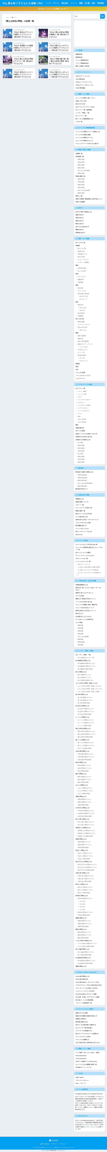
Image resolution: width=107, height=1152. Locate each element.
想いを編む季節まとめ (82, 949)
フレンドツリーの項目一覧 (84, 508)
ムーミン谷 (81, 352)
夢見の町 (80, 305)
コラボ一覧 (79, 122)
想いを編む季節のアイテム (86, 952)
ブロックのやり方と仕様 (83, 523)
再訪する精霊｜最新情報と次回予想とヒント (89, 199)
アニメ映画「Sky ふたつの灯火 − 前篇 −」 (88, 1053)
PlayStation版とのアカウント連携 (86, 994)
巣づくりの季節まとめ (82, 740)
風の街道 (80, 288)
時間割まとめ (80, 499)
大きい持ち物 (82, 419)
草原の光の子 (80, 218)
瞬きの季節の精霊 (83, 782)
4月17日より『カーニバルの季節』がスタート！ (53, 9)
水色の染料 (81, 451)
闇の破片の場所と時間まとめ (84, 472)
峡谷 (77, 302)
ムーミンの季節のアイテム (86, 723)
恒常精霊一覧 (80, 156)
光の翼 (87, 3)
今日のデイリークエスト (83, 76)
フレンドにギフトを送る (83, 1037)
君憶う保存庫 (82, 336)
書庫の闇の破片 (82, 486)
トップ (48, 3)
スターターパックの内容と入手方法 (86, 988)
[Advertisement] (89, 34)
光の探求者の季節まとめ (83, 958)
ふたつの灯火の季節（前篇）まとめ (86, 683)
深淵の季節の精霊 (83, 848)
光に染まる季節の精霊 (84, 714)
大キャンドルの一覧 (82, 559)
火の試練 (82, 910)
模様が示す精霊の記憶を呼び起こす (86, 1016)
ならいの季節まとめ (82, 785)
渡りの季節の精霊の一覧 (85, 680)
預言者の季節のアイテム (85, 912)
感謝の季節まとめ (81, 966)
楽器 (79, 416)
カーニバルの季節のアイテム (84, 138)
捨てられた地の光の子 (82, 227)
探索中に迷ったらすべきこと (84, 593)
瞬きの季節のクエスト (84, 777)
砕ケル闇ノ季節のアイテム (86, 825)
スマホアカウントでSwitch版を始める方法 (89, 985)
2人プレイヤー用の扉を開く (84, 1028)
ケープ (80, 414)
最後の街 (80, 338)
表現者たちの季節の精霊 (85, 836)
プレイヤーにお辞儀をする (84, 1031)
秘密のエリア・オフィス (85, 344)
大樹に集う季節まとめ (82, 873)
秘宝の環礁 (81, 322)
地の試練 (82, 904)
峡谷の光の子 (80, 224)
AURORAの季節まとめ (83, 808)
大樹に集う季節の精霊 (84, 882)
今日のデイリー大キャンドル (84, 85)
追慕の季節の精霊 (83, 805)
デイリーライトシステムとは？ (85, 556)
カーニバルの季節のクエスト (84, 140)
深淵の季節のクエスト (84, 842)
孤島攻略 (80, 625)
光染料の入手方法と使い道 (84, 437)
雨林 (77, 285)
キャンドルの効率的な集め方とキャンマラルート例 (89, 549)
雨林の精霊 (81, 165)
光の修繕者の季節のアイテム (86, 666)
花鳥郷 (78, 246)
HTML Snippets (46, 1151)
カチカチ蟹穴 (84, 347)
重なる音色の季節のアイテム (86, 734)
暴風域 (78, 364)
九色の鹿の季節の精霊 (84, 760)
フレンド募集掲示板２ (82, 63)
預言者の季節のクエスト (85, 899)
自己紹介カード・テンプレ (84, 1068)
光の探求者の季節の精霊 (85, 964)
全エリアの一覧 (80, 243)
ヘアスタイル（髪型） (84, 405)
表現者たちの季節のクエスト (86, 831)
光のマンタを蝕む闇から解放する (86, 1025)
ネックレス (81, 402)
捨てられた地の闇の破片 (85, 483)
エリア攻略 (79, 623)
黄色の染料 (81, 445)
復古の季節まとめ (81, 763)
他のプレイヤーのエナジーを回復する (87, 1034)
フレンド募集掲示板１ (82, 60)
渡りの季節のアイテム (84, 678)
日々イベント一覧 (81, 116)
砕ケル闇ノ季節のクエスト (86, 822)
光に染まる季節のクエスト (86, 709)
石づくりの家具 (80, 431)
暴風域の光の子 (80, 233)
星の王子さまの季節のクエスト (87, 865)
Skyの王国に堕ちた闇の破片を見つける (88, 1043)
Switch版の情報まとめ (82, 976)
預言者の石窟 (82, 268)
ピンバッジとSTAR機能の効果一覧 (86, 1065)
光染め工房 (81, 251)
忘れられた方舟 (82, 327)
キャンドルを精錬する (82, 1040)
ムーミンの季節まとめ (82, 717)
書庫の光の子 (80, 230)
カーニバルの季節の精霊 (83, 134)
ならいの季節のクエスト (85, 788)
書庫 (77, 333)
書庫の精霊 (81, 173)
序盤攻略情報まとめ (82, 585)
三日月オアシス (82, 350)
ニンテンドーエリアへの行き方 (85, 991)
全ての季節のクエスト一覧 (86, 658)
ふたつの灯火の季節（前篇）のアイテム (90, 689)
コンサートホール (83, 259)
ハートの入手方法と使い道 (84, 602)
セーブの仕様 (80, 596)
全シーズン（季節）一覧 (83, 655)
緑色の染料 (81, 448)
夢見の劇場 (83, 308)
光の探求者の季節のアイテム (86, 961)
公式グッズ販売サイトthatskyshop (86, 1062)
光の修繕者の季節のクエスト (86, 663)
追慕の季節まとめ (81, 797)
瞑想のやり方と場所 (82, 1013)
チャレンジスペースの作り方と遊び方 (87, 143)
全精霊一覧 (79, 153)
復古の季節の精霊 (83, 771)
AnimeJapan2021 (81, 1059)
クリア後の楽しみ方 (82, 517)
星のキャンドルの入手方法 (84, 514)
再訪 (93, 3)
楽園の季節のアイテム (84, 924)
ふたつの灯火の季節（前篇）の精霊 (88, 692)
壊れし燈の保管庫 (83, 341)
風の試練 (82, 907)
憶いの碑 (82, 358)
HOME (53, 1141)
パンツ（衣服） (82, 391)
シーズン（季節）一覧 (82, 113)
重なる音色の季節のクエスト (86, 732)
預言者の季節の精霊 (84, 915)
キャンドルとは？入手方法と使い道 (86, 545)
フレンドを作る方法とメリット (85, 608)
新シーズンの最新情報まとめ (84, 119)
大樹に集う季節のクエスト (86, 876)
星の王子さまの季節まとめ (84, 862)
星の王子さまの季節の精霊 (86, 870)
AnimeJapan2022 (81, 1056)
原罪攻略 (80, 645)
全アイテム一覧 (80, 388)
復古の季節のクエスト (84, 765)
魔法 (77, 425)
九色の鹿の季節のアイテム (86, 757)
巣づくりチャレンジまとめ (84, 532)
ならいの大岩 (82, 271)
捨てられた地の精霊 (84, 170)
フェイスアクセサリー (84, 400)
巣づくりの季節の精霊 (84, 748)
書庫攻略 (80, 639)
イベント (73, 3)
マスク (80, 397)
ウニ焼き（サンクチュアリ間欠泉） (88, 570)
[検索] (102, 16)
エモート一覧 (80, 505)
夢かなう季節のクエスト (85, 887)
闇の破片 (65, 3)
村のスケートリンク (84, 564)
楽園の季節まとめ (81, 918)
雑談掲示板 (79, 54)
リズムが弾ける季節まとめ (84, 941)
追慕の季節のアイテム (84, 802)
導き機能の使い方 (81, 526)
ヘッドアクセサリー (84, 411)
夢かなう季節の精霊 (84, 893)
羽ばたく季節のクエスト (85, 853)
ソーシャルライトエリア (83, 376)
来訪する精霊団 (80, 202)
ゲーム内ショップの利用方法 (84, 620)
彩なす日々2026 (80, 104)
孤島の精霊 (81, 159)
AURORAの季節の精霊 (85, 816)
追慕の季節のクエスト (84, 799)
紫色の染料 (81, 456)
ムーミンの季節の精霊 (84, 726)
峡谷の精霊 (81, 168)
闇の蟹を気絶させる (82, 1022)
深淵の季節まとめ (81, 839)
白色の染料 (81, 459)
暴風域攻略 (81, 642)
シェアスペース (80, 378)
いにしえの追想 (80, 372)
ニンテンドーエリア (84, 324)
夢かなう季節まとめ (82, 884)
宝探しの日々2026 (81, 101)
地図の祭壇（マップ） (82, 502)
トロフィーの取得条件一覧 (84, 1003)
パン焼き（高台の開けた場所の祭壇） (89, 567)
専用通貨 (100, 3)
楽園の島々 (81, 279)
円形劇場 (80, 316)
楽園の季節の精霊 (83, 927)
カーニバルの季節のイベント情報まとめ (88, 132)
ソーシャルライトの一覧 (83, 561)
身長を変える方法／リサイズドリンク (87, 520)
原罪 (77, 367)
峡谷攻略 (80, 634)
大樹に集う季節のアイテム (86, 879)
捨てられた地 (80, 319)
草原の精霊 (81, 162)
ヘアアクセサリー (83, 408)
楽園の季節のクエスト (84, 921)
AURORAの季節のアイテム (86, 814)
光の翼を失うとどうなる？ (84, 617)
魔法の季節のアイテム (84, 935)
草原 (77, 274)
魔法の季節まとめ (81, 930)
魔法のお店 (83, 330)
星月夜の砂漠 (82, 355)
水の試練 (82, 901)
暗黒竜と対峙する (81, 1019)
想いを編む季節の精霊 (84, 955)
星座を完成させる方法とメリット (86, 611)
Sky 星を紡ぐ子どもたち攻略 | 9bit (23, 3)
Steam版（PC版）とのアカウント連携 (87, 997)
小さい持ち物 (82, 422)
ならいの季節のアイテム (85, 791)
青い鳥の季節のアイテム (85, 700)
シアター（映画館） (84, 262)
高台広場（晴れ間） (84, 294)
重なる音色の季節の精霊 (85, 737)
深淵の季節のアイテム (84, 845)
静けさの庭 (81, 257)
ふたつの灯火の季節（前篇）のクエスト (90, 686)
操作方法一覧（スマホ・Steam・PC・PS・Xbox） (89, 589)
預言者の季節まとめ (82, 896)
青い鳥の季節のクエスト (85, 697)
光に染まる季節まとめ (82, 706)
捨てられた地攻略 (83, 637)
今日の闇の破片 (80, 79)
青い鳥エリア (84, 299)
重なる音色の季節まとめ (83, 729)
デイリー (56, 3)
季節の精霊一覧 (80, 176)
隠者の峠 (82, 310)
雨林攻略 (80, 631)
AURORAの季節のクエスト (86, 811)
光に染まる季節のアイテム (86, 712)
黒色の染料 (81, 462)
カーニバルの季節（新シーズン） (86, 98)
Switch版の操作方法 (82, 980)
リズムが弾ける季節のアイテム (87, 944)
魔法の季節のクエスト (84, 932)
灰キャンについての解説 (83, 553)
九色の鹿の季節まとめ (82, 751)
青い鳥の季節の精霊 (84, 703)
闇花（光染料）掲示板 (82, 66)
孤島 (77, 265)
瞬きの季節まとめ (81, 774)
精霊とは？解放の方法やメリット (86, 599)
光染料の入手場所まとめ (83, 440)
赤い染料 (80, 443)
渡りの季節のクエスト (84, 675)
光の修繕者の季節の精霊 (85, 669)
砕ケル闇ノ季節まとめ (82, 819)
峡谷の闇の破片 (82, 481)
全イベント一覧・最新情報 (84, 110)
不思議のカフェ (82, 254)
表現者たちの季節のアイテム (86, 833)
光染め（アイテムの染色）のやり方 (86, 434)
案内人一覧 (79, 196)
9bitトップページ (81, 1084)
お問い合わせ (80, 1078)
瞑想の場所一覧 (80, 511)
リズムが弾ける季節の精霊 (86, 947)
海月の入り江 (84, 361)
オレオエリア (82, 277)
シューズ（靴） (82, 394)
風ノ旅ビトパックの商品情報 (84, 1000)
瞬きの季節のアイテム (84, 780)
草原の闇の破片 (82, 475)
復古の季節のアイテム (84, 768)
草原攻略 (80, 628)
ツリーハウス (82, 291)
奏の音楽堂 (81, 313)
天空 (77, 370)
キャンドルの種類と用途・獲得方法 (86, 605)
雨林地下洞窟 (84, 296)
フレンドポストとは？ (82, 529)
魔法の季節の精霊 (83, 938)
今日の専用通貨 (80, 88)
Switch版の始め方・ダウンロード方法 (87, 982)
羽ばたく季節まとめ (82, 850)
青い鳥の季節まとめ (82, 695)
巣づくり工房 (82, 248)
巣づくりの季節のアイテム (86, 746)
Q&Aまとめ (79, 535)
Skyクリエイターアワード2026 (85, 107)
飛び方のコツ (80, 614)
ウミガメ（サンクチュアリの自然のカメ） (88, 574)
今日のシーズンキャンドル (84, 82)
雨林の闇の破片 (82, 478)
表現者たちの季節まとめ (83, 828)
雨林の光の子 (80, 221)
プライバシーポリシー (82, 1081)
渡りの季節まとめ (81, 672)
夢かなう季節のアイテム (85, 890)
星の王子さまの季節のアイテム (87, 867)
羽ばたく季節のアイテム (85, 856)
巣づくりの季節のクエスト (86, 743)
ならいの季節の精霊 (84, 794)
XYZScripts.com (61, 1151)
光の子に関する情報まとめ (84, 212)
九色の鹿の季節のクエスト (86, 754)
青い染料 (80, 454)
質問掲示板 (79, 57)
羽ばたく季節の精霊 (84, 859)
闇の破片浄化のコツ (82, 489)
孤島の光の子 (80, 215)
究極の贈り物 (80, 428)
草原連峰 (80, 282)
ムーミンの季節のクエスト (86, 720)
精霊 (81, 3)
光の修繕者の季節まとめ (83, 661)
